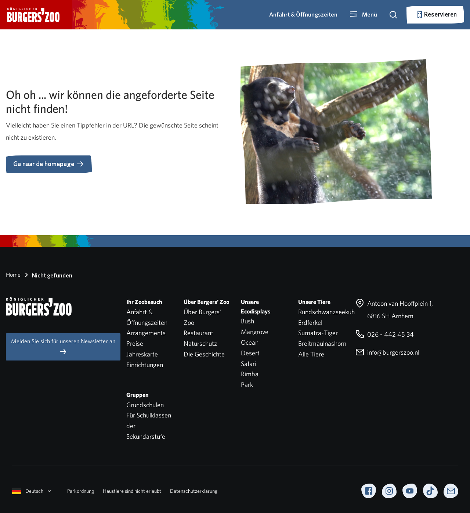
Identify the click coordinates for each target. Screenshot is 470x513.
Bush (247, 321)
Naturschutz (200, 343)
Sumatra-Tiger (318, 333)
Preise (134, 343)
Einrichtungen (144, 364)
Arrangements (146, 333)
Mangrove (254, 331)
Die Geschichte (204, 354)
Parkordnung (80, 491)
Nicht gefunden (47, 274)
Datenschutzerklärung (193, 491)
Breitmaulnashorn (322, 343)
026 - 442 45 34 (384, 334)
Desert (250, 353)
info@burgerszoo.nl (387, 352)
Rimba (249, 374)
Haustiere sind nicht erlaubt (132, 491)
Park (247, 384)
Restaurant (198, 333)
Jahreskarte (142, 354)
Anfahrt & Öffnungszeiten (303, 14)
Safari (248, 363)
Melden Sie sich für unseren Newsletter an (63, 346)
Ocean (249, 342)
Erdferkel (310, 322)
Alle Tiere (311, 354)
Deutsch (32, 491)
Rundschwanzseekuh (326, 312)
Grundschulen (145, 405)
